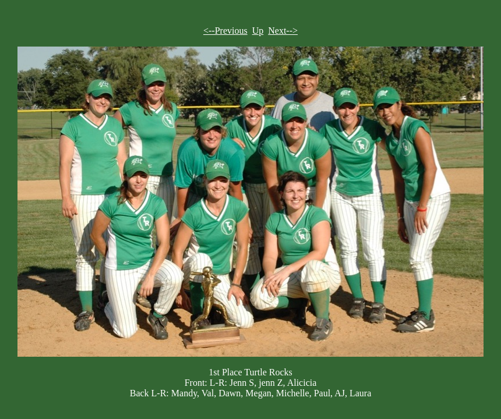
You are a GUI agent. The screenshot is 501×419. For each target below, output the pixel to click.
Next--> (283, 30)
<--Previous (225, 30)
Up (258, 30)
